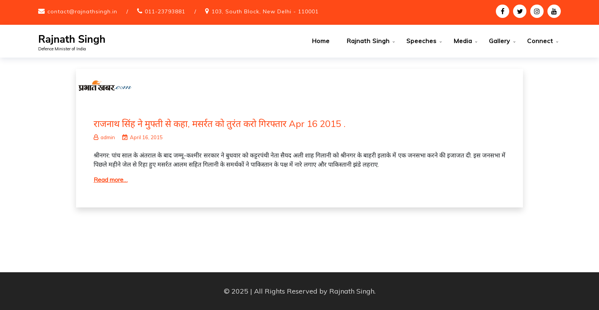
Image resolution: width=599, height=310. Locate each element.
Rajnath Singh (71, 39)
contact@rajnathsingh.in (82, 11)
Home (321, 41)
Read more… (111, 179)
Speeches (421, 41)
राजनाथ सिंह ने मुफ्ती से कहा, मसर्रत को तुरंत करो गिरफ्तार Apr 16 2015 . (220, 123)
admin (104, 137)
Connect (540, 41)
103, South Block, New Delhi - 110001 (265, 11)
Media (462, 41)
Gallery (499, 41)
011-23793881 (165, 11)
